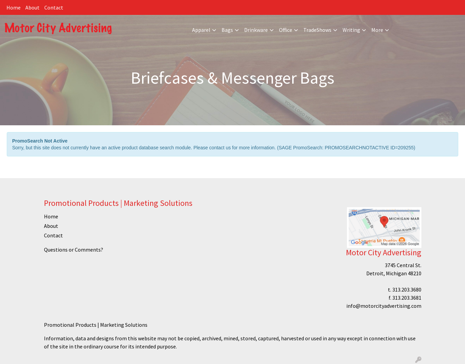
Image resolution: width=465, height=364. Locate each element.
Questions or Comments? (73, 249)
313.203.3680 (406, 289)
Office (285, 29)
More (377, 29)
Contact (53, 7)
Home (13, 7)
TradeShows (317, 29)
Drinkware (256, 29)
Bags (227, 29)
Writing (351, 29)
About (32, 7)
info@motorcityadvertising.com (383, 305)
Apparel (201, 29)
